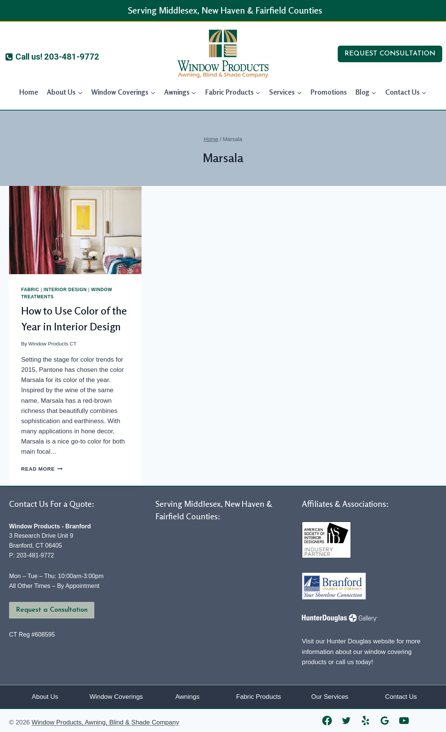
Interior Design (65, 289)
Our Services (329, 696)
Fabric (30, 289)
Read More (42, 469)
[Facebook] (327, 720)
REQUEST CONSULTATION (389, 53)
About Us (45, 696)
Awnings (187, 696)
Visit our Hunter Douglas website (348, 641)
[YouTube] (404, 720)
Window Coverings (116, 696)
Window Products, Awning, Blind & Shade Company (105, 722)
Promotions (329, 91)
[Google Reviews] (385, 720)
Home (28, 91)
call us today (354, 662)
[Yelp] (365, 720)
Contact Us (401, 696)
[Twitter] (346, 720)
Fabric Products (258, 696)
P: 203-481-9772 (31, 555)
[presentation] (75, 230)
